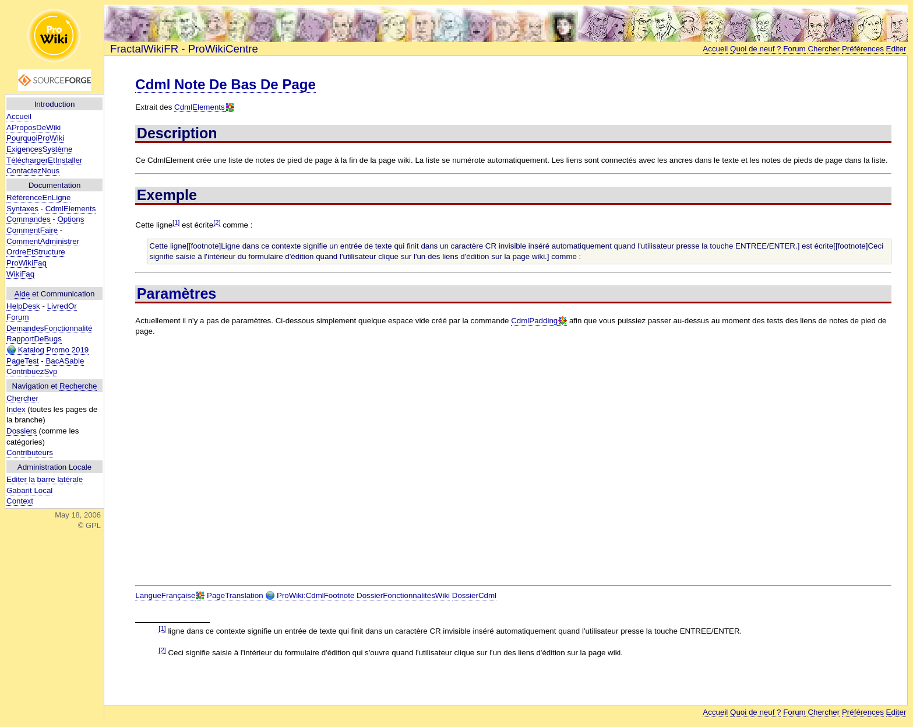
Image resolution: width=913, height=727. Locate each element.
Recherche (78, 386)
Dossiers (21, 431)
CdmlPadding (534, 320)
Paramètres (176, 293)
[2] (216, 222)
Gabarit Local (29, 490)
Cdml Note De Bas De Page (225, 84)
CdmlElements (70, 208)
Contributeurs (29, 452)
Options (70, 219)
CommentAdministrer (42, 241)
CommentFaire (32, 230)
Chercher (22, 398)
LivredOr (62, 306)
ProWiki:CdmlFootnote (309, 595)
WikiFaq (20, 274)
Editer (896, 48)
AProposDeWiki (33, 127)
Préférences (863, 48)
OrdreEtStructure (35, 251)
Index (16, 409)
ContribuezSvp (31, 371)
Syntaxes (22, 208)
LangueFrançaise (165, 595)
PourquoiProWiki (35, 138)
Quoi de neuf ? (755, 48)
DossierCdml (474, 595)
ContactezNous (32, 170)
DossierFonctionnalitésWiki (403, 595)
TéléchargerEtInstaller (44, 160)
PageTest (22, 360)
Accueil (18, 116)
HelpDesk (23, 306)
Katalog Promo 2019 (47, 350)
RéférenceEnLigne (38, 197)
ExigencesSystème (39, 149)
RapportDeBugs (34, 338)
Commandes (28, 219)
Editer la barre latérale (44, 479)
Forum (17, 317)
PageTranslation (235, 595)
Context (19, 501)
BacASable (64, 360)
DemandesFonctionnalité (49, 328)
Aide (22, 293)
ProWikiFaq (26, 262)
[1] (175, 222)
